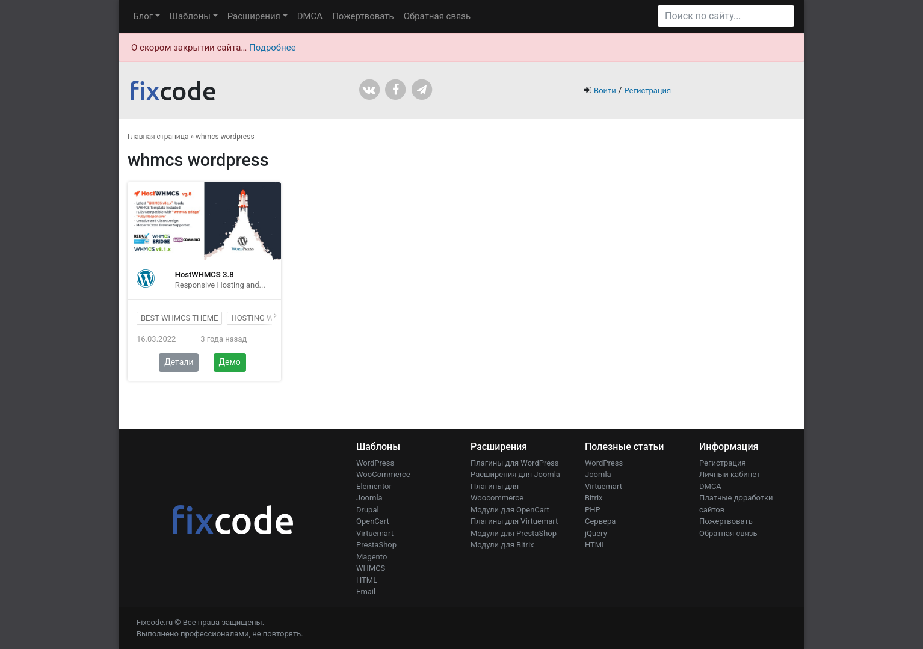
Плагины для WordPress (515, 462)
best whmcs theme (179, 317)
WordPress (375, 462)
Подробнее (272, 47)
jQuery (596, 533)
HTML (366, 580)
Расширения (253, 16)
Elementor (374, 486)
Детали (178, 362)
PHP (592, 509)
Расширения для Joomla (515, 474)
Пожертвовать (363, 16)
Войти (605, 90)
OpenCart (372, 521)
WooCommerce (383, 474)
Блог (143, 16)
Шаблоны (190, 16)
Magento (371, 556)
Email (365, 591)
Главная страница (158, 136)
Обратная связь (437, 16)
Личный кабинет (729, 474)
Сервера (600, 521)
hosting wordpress (271, 317)
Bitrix (594, 497)
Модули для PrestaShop (514, 533)
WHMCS (370, 568)
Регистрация (647, 90)
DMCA (310, 16)
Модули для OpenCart (510, 509)
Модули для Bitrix (502, 544)
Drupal (367, 509)
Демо (230, 362)
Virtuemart (375, 533)
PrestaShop (376, 544)
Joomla (369, 497)
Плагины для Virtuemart (514, 521)
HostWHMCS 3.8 (204, 274)
